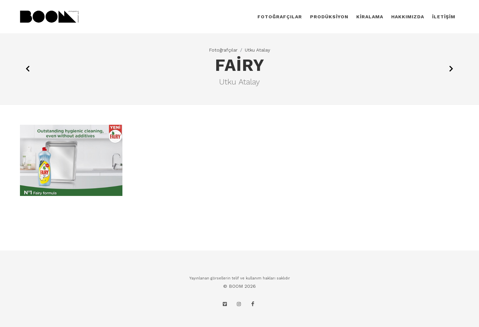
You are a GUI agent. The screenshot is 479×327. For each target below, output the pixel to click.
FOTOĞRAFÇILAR (279, 16)
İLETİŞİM (443, 16)
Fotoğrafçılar (223, 50)
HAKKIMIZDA (407, 16)
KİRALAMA (369, 16)
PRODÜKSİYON (329, 16)
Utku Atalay (257, 50)
